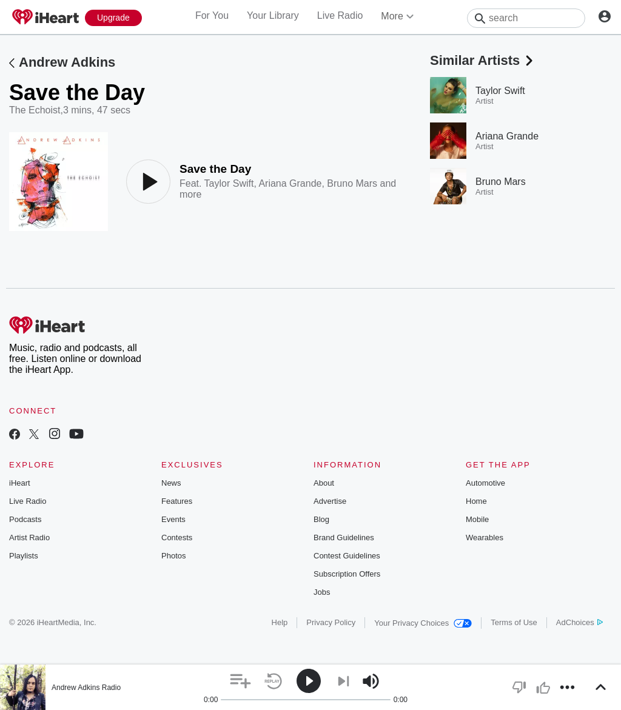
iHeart (19, 482)
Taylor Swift (229, 183)
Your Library (273, 15)
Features (176, 501)
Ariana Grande (289, 183)
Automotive (485, 482)
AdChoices (579, 622)
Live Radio (340, 15)
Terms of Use (514, 622)
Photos (173, 555)
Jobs (322, 592)
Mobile (477, 519)
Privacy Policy (330, 622)
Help (280, 622)
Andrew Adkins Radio (86, 687)
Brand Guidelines (344, 537)
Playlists (23, 555)
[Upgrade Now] (113, 18)
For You (212, 15)
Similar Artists (482, 60)
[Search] (526, 18)
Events (173, 519)
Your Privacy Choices (423, 623)
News (171, 482)
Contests (176, 537)
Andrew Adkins (67, 62)
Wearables (484, 537)
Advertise (330, 501)
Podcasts (25, 519)
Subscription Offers (347, 573)
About (324, 482)
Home (476, 501)
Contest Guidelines (347, 555)
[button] (240, 681)
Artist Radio (29, 537)
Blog (321, 519)
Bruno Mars (352, 183)
